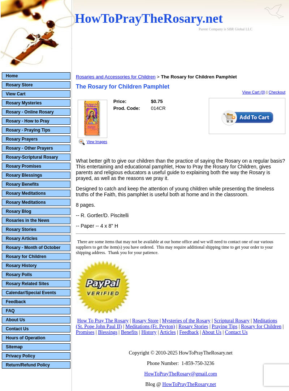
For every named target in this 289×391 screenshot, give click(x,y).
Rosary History (21, 265)
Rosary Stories (21, 229)
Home (12, 75)
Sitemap (14, 346)
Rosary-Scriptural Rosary (32, 157)
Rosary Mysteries (24, 103)
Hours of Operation (25, 337)
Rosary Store (19, 84)
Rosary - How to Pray (27, 121)
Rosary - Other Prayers (29, 148)
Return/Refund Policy (28, 365)
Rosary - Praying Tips (28, 130)
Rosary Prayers (22, 139)
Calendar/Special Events (31, 292)
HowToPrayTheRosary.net (189, 384)
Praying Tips (224, 326)
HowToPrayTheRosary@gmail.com (180, 374)
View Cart (15, 93)
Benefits (129, 332)
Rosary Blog (18, 211)
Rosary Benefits (22, 184)
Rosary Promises (23, 166)
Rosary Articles (22, 238)
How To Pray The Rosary (103, 320)
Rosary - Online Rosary (30, 112)
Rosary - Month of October (33, 247)
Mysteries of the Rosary (186, 320)
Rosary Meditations (26, 193)
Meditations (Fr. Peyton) (150, 326)
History (148, 332)
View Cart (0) (254, 92)
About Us (15, 319)
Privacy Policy (20, 355)
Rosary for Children (26, 256)
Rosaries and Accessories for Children (115, 77)
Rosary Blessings (24, 175)
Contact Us (17, 328)
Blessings (107, 332)
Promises (85, 332)
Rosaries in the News (27, 220)
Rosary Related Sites (27, 283)
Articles (168, 332)
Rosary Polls (19, 274)
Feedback (16, 301)
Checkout (277, 92)
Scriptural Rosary (231, 320)
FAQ (10, 310)
